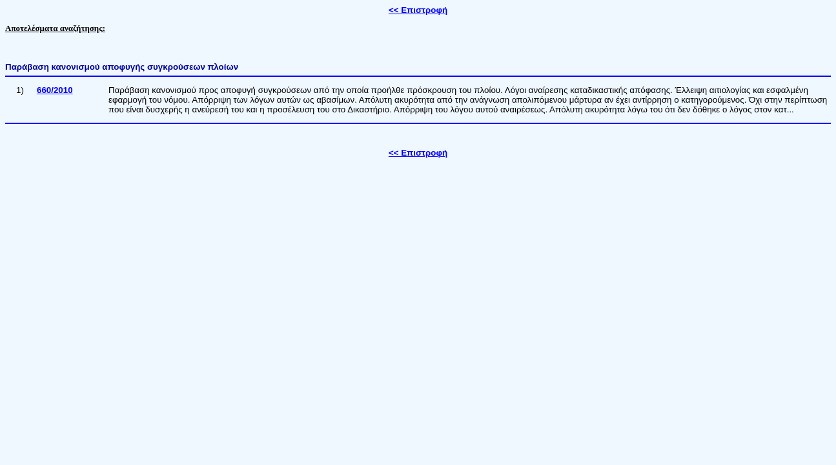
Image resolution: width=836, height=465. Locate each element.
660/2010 (55, 90)
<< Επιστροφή (418, 10)
